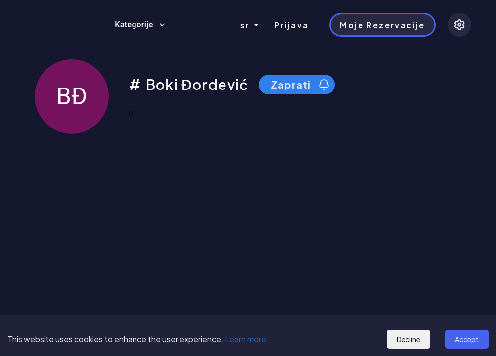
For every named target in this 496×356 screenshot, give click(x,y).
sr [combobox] (245, 25)
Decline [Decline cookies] (408, 339)
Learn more (245, 339)
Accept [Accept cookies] (467, 339)
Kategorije (140, 25)
